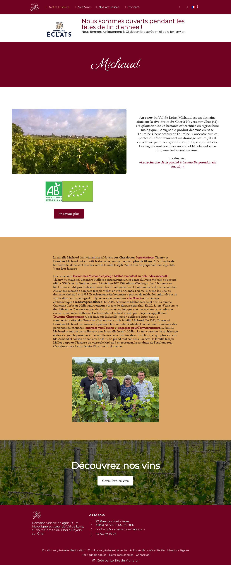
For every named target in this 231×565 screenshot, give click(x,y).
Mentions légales (178, 550)
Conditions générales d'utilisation (63, 550)
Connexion (143, 554)
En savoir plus (69, 214)
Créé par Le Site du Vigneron (118, 560)
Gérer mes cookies (121, 554)
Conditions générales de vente (107, 550)
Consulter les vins (115, 481)
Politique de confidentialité (147, 550)
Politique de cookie (94, 554)
